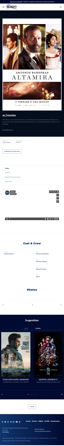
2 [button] (29, 394)
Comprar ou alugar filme (12, 151)
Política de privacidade (21, 438)
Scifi (59, 382)
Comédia (16, 382)
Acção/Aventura (8, 382)
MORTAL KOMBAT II (48, 379)
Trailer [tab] (7, 168)
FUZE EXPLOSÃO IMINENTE (16, 379)
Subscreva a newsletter (16, 1)
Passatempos (55, 421)
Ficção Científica (52, 382)
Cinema (34, 421)
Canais (28, 421)
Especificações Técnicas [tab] (13, 177)
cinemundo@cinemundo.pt (42, 431)
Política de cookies (44, 438)
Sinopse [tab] (7, 172)
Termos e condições (33, 438)
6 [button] (36, 394)
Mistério (26, 382)
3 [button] (31, 394)
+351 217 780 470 (39, 429)
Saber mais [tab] (8, 181)
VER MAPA (5, 432)
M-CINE (46, 421)
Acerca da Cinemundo (8, 438)
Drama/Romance (7, 130)
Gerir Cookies (53, 438)
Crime (21, 382)
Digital (40, 421)
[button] (3, 305)
